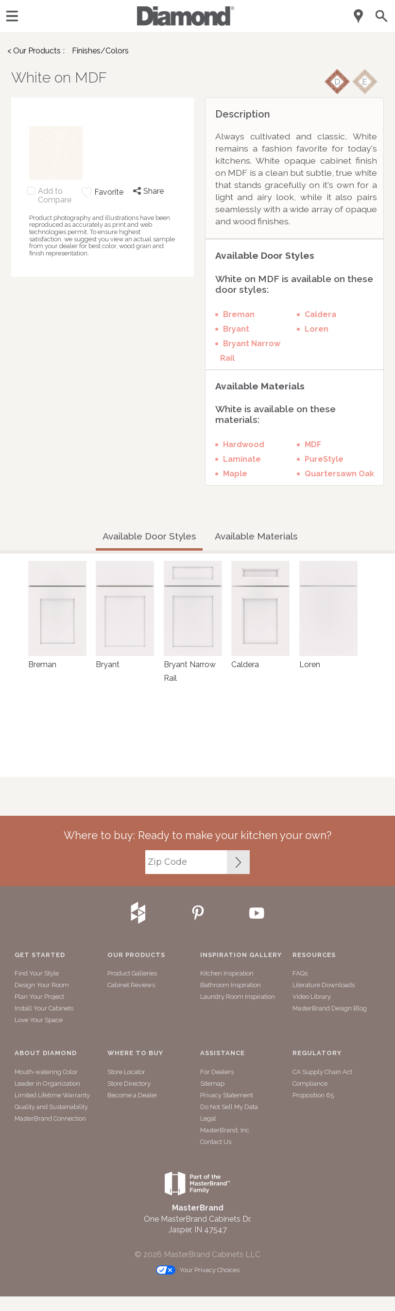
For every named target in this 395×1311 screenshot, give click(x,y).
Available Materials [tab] (256, 536)
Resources (314, 955)
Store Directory (129, 1083)
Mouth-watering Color (46, 1072)
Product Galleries (132, 973)
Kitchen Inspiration (227, 973)
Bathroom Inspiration (230, 985)
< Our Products (34, 50)
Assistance (222, 1053)
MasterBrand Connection (50, 1118)
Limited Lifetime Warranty (52, 1095)
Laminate (242, 459)
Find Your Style (37, 973)
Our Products (136, 955)
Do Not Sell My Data (229, 1106)
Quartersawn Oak (339, 473)
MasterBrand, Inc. (225, 1130)
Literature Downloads (323, 985)
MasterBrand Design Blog (329, 1008)
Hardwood (243, 444)
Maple (235, 473)
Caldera (320, 314)
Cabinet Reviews (131, 985)
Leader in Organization (47, 1083)
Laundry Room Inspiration (237, 996)
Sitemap (212, 1083)
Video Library (311, 996)
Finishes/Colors (100, 50)
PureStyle (324, 459)
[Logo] (185, 23)
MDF (313, 444)
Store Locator (126, 1072)
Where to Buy (135, 1053)
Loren (316, 329)
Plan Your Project (39, 996)
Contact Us (215, 1141)
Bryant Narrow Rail (250, 351)
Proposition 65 (313, 1095)
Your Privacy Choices (198, 1270)
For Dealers (217, 1072)
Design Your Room (42, 985)
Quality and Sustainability (51, 1106)
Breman (239, 314)
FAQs (300, 973)
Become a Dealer (132, 1095)
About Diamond (46, 1053)
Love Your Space (39, 1020)
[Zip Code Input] (238, 862)
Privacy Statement (226, 1095)
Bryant (236, 329)
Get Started (40, 955)
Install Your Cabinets (44, 1008)
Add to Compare (54, 195)
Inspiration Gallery (241, 955)
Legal (208, 1118)
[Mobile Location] (358, 16)
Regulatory (317, 1053)
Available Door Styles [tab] (149, 536)
